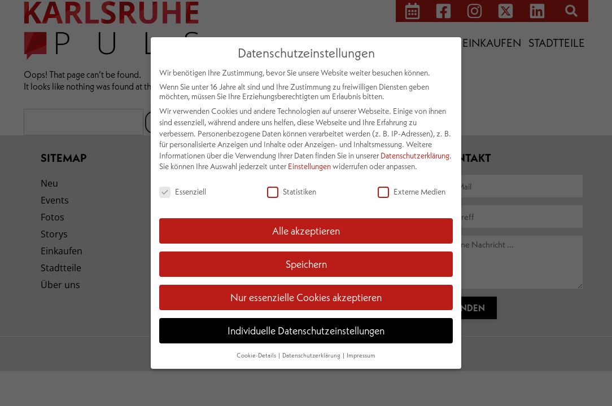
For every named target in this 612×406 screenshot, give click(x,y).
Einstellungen (309, 166)
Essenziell (182, 191)
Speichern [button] (306, 264)
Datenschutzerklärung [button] (312, 355)
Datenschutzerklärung (415, 155)
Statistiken (291, 191)
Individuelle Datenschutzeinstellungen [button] (306, 330)
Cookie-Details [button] (257, 355)
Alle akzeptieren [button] (306, 230)
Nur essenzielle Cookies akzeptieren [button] (306, 297)
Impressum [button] (361, 355)
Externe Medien (411, 191)
